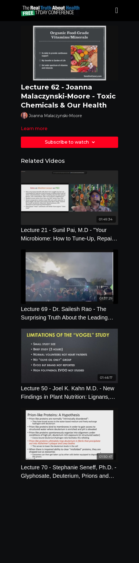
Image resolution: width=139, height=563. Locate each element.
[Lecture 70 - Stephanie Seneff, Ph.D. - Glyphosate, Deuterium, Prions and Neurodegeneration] (69, 471)
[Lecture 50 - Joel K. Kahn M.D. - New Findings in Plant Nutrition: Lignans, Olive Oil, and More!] (69, 392)
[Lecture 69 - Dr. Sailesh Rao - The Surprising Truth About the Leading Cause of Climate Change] (69, 313)
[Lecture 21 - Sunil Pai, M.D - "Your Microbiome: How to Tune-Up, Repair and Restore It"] (69, 234)
